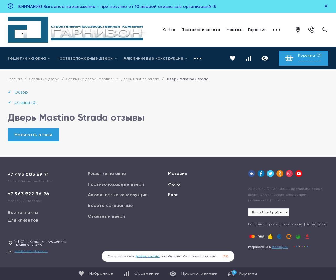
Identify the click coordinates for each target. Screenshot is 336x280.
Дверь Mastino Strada (140, 79)
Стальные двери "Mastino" (90, 79)
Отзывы (25, 102)
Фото (174, 184)
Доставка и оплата (200, 30)
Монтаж (234, 30)
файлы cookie (148, 256)
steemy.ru (280, 247)
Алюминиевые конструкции (156, 58)
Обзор (21, 92)
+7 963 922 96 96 (28, 194)
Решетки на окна (29, 58)
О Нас (169, 30)
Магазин (177, 173)
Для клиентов (23, 220)
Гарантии (257, 30)
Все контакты (23, 212)
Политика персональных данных (275, 224)
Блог (173, 194)
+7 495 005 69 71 (28, 174)
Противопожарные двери (87, 58)
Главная (15, 79)
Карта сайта (317, 224)
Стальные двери (44, 79)
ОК (225, 256)
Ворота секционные (110, 205)
